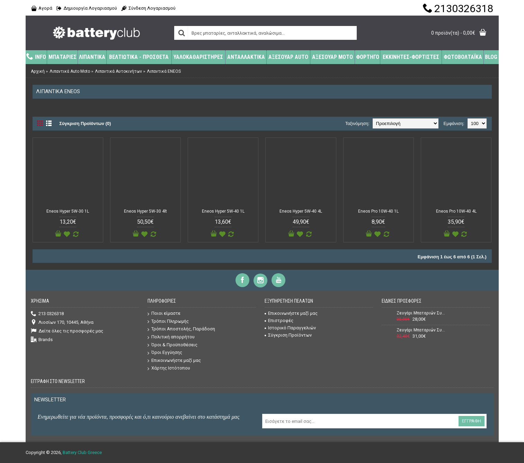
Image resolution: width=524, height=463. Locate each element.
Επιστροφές (279, 320)
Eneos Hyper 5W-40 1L (223, 211)
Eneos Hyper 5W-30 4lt (145, 211)
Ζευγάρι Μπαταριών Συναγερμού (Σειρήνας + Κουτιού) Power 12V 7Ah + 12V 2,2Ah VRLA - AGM (421, 330)
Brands (42, 340)
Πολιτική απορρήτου (171, 337)
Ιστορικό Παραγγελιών (290, 327)
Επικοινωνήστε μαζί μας (174, 361)
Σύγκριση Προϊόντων (288, 335)
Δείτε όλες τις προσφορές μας (67, 331)
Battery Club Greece (82, 452)
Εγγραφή (471, 421)
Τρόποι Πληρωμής (168, 321)
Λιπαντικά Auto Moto (70, 71)
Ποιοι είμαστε (164, 314)
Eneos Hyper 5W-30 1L (67, 211)
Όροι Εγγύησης (165, 353)
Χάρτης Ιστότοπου (169, 368)
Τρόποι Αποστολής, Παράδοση (181, 329)
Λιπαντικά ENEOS (164, 71)
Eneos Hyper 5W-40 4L (300, 211)
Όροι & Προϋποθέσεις (172, 345)
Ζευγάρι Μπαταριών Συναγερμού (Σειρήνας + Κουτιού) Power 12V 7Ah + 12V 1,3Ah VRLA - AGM (421, 313)
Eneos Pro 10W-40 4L (456, 211)
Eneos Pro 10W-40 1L (378, 211)
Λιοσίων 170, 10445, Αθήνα (62, 322)
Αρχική (38, 71)
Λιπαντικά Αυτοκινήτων (118, 71)
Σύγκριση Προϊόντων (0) (85, 123)
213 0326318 (47, 314)
